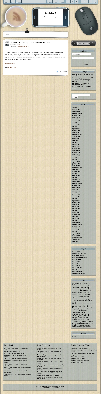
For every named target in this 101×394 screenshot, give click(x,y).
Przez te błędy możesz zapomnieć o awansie (16, 358)
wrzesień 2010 (76, 226)
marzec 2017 (75, 206)
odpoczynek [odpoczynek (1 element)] (75, 297)
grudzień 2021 (76, 130)
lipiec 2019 (75, 169)
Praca (74, 336)
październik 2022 (77, 113)
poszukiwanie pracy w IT (23, 46)
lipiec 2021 (75, 140)
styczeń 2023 (76, 107)
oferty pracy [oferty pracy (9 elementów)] (83, 297)
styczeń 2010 (76, 234)
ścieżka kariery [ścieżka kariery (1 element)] (87, 326)
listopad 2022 (76, 111)
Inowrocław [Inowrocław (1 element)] (75, 290)
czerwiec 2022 (76, 121)
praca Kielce (75, 263)
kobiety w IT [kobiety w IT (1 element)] (81, 292)
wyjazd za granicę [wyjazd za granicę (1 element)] (88, 321)
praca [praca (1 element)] (90, 297)
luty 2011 (74, 220)
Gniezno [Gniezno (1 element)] (82, 285)
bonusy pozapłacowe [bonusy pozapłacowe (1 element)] (82, 283)
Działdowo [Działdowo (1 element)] (74, 285)
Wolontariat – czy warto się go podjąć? (14, 353)
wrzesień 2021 (76, 136)
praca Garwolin (76, 259)
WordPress (61, 386)
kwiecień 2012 (76, 208)
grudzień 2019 (76, 164)
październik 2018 (77, 183)
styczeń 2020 (76, 162)
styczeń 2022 (76, 128)
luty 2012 (74, 210)
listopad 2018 (76, 181)
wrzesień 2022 (76, 115)
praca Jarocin (76, 261)
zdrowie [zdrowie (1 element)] (82, 326)
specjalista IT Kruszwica (77, 362)
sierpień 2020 (76, 154)
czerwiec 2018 (76, 191)
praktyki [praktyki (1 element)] (91, 307)
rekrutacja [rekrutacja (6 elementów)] (83, 311)
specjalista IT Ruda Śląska (78, 358)
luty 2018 (74, 199)
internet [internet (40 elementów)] (82, 290)
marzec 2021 (75, 146)
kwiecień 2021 (76, 144)
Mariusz (18, 44)
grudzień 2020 (76, 148)
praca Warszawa (77, 271)
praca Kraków (76, 265)
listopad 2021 (76, 132)
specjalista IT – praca (78, 273)
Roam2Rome (55, 387)
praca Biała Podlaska (78, 255)
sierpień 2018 (76, 187)
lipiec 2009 (75, 241)
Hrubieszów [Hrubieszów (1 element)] (75, 287)
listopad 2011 (76, 212)
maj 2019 (74, 173)
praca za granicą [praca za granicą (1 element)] (82, 303)
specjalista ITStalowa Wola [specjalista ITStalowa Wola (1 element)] (78, 317)
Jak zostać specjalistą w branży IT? (82, 78)
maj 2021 (74, 142)
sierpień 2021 (76, 138)
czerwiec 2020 (76, 156)
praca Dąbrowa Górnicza (79, 257)
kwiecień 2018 (76, 195)
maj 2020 (74, 158)
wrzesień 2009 (76, 239)
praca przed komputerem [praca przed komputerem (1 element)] (78, 300)
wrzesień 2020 (76, 152)
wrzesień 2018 (76, 185)
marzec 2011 (75, 218)
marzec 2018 (75, 197)
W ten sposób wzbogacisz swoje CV (80, 348)
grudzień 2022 (76, 109)
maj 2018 (74, 193)
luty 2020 (74, 160)
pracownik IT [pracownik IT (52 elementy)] (80, 306)
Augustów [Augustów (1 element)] (74, 283)
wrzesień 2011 (76, 214)
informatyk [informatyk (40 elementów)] (84, 287)
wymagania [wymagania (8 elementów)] (77, 323)
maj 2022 (74, 123)
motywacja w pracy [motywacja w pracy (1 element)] (76, 294)
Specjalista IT (50, 13)
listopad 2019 (76, 165)
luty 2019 (74, 177)
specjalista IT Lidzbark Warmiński (80, 360)
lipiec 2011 (75, 216)
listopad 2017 (76, 204)
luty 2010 (74, 232)
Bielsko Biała (76, 252)
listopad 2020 (76, 150)
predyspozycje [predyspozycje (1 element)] (75, 308)
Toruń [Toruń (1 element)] (87, 319)
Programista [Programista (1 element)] (82, 308)
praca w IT (75, 269)
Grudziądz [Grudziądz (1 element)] (87, 285)
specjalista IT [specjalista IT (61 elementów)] (80, 315)
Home (7, 35)
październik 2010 (77, 224)
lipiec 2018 (75, 189)
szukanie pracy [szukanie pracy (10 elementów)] (79, 319)
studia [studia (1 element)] (87, 317)
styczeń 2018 (76, 201)
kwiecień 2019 (76, 175)
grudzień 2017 (76, 202)
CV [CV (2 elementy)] (89, 283)
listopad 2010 (76, 222)
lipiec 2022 (75, 119)
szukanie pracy (12, 67)
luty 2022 (74, 127)
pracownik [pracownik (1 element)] (89, 303)
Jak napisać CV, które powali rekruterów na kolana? (30, 42)
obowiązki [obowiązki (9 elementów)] (86, 294)
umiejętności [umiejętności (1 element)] (75, 321)
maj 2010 (74, 228)
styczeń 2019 (76, 179)
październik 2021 (77, 134)
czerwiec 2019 (76, 171)
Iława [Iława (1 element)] (88, 290)
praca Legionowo (77, 267)
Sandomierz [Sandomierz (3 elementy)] (83, 312)
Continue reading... (10, 63)
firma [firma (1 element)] (79, 285)
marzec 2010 (75, 230)
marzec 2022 (75, 125)
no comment (63, 71)
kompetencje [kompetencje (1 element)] (87, 292)
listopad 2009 (76, 236)
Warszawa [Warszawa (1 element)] (81, 321)
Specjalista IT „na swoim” (77, 357)
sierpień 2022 (76, 117)
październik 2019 (77, 167)
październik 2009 (77, 237)
